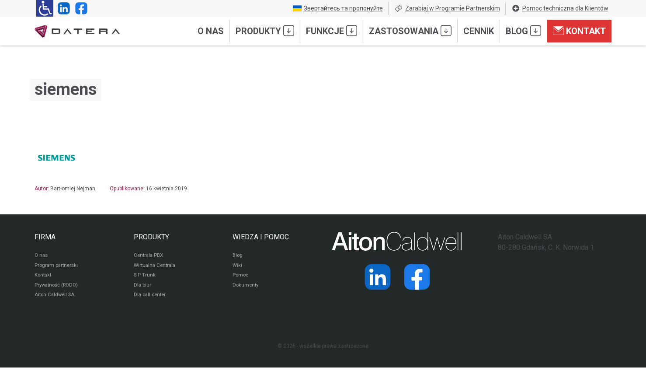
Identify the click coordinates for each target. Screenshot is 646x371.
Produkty (265, 31)
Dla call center (151, 298)
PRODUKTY (151, 237)
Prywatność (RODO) (58, 288)
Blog (523, 31)
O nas (211, 31)
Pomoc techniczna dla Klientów (559, 8)
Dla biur (143, 288)
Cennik (478, 31)
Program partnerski (57, 267)
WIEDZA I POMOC (261, 237)
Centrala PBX (150, 256)
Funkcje (331, 31)
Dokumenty (246, 288)
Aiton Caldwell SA (56, 298)
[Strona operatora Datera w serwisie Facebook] (79, 8)
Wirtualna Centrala (156, 267)
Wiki (238, 267)
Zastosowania (410, 31)
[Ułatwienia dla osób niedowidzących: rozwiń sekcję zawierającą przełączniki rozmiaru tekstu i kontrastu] (44, 8)
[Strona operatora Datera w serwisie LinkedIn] (62, 8)
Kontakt (579, 31)
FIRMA (45, 237)
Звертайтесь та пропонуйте (338, 8)
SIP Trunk (145, 277)
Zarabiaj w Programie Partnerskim (447, 8)
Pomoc (241, 277)
